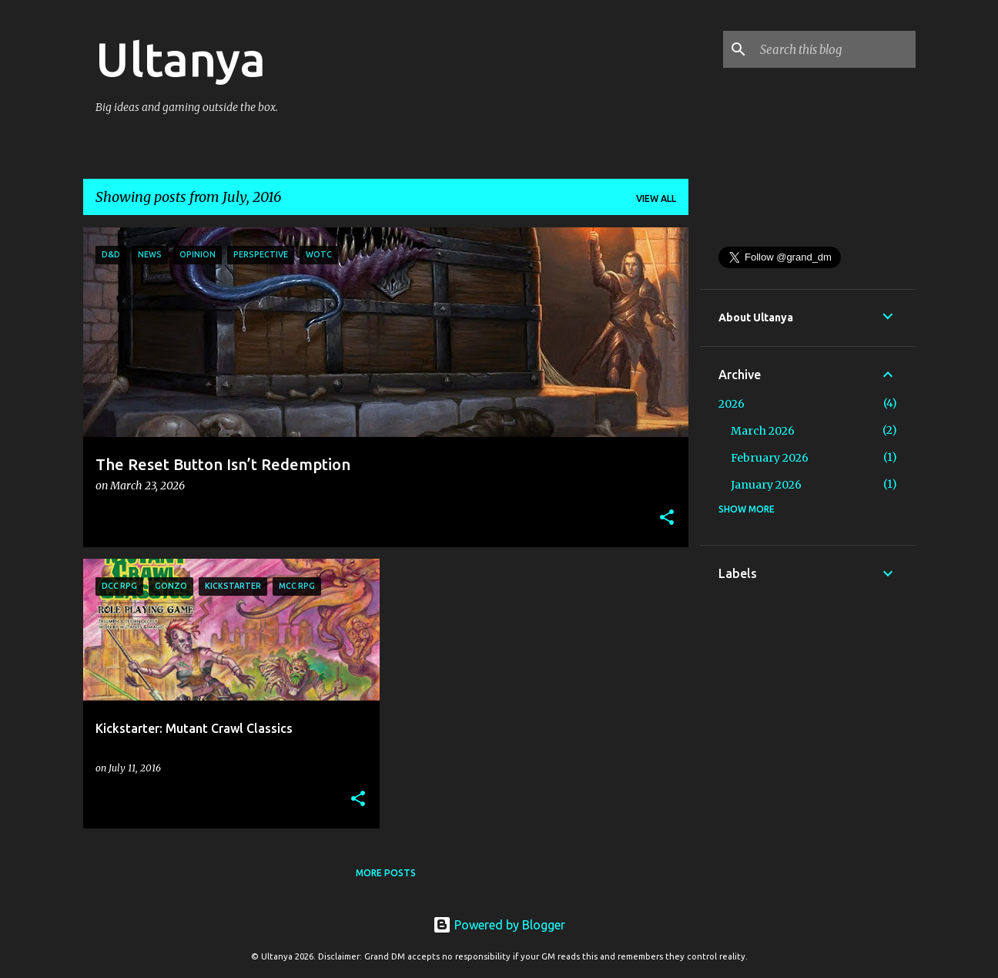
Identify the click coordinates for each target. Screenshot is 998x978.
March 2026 (763, 431)
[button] (667, 518)
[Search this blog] (835, 49)
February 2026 (770, 458)
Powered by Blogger (499, 925)
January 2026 (766, 485)
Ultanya (180, 59)
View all (656, 198)
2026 (731, 404)
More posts (386, 873)
